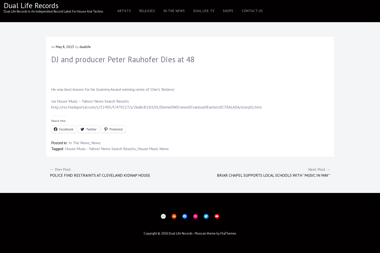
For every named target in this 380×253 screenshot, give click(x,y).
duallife (85, 47)
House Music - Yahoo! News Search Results (100, 148)
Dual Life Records (31, 5)
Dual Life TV (203, 11)
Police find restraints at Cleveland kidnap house (120, 172)
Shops (228, 11)
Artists (124, 11)
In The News (174, 11)
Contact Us (252, 11)
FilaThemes (228, 233)
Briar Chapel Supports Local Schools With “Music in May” (260, 172)
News (96, 142)
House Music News (153, 148)
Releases (147, 11)
